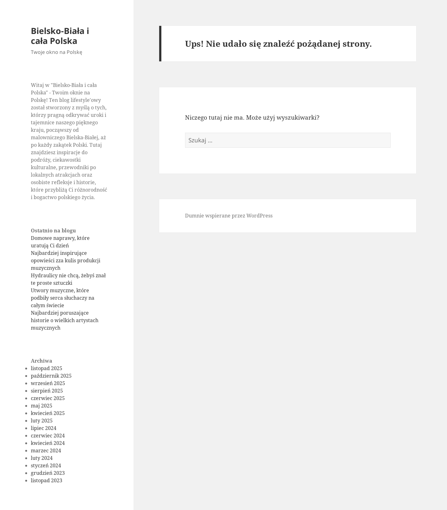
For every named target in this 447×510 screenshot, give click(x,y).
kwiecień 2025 (48, 413)
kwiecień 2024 (48, 443)
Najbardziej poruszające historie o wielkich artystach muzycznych (64, 320)
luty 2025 (42, 420)
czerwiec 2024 (48, 435)
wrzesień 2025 (48, 383)
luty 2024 (42, 458)
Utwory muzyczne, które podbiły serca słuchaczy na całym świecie (62, 298)
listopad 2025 (46, 368)
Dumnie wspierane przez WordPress (229, 215)
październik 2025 (51, 375)
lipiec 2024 (43, 428)
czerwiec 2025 (48, 398)
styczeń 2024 (46, 465)
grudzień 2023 (48, 472)
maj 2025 (41, 405)
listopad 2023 (46, 480)
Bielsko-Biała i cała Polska (60, 35)
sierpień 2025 (47, 390)
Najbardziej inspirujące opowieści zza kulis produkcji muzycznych (65, 260)
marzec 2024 (46, 450)
